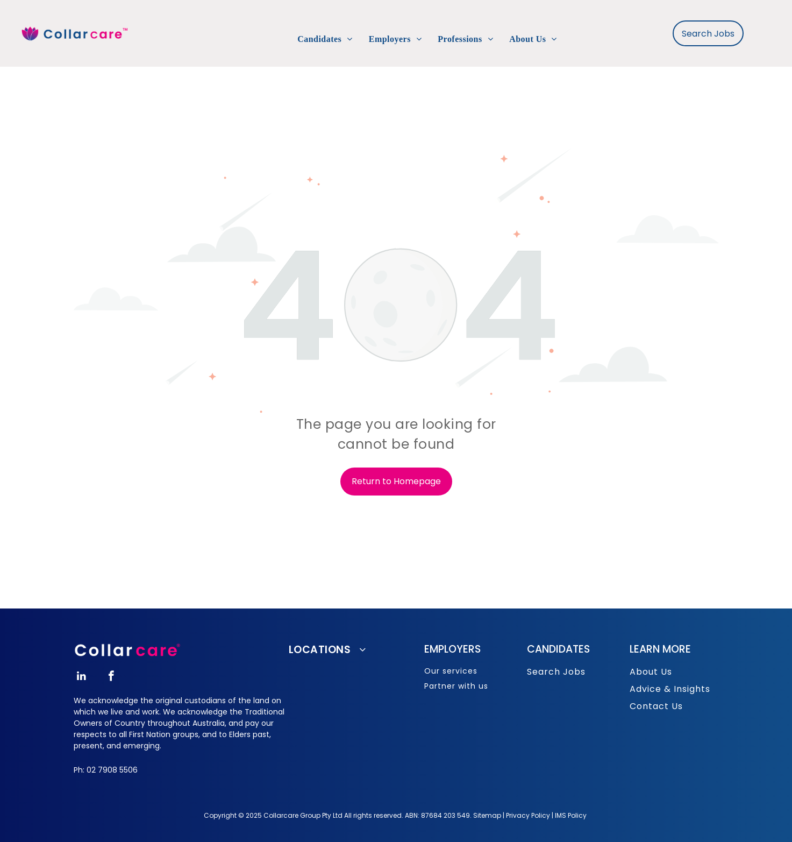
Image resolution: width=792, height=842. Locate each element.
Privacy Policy (528, 815)
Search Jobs (556, 672)
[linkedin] (81, 677)
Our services (450, 671)
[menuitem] (325, 39)
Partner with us (456, 686)
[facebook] (111, 677)
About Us (651, 672)
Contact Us (656, 706)
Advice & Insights (670, 689)
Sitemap (487, 815)
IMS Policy (571, 815)
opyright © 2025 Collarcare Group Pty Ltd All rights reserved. (306, 815)
